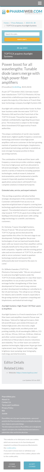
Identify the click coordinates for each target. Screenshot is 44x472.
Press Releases (17, 23)
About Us (6, 399)
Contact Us (6, 402)
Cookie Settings (12, 465)
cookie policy (11, 448)
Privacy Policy (7, 408)
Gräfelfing (17, 87)
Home (6, 23)
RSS (3, 411)
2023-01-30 (31, 23)
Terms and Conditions (10, 405)
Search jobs (22, 39)
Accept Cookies (32, 465)
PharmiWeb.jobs (8, 396)
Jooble (4, 413)
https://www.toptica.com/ (27, 372)
